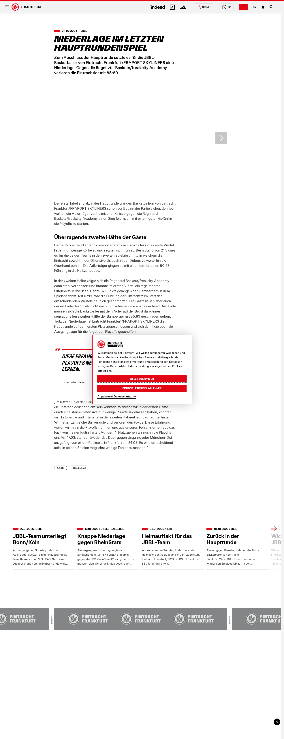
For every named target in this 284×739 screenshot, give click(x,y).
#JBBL (60, 467)
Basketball (33, 7)
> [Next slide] (221, 138)
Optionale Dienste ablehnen (141, 388)
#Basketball (79, 467)
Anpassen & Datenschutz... (114, 396)
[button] (271, 6)
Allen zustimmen (142, 378)
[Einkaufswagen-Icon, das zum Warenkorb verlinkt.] (262, 7)
